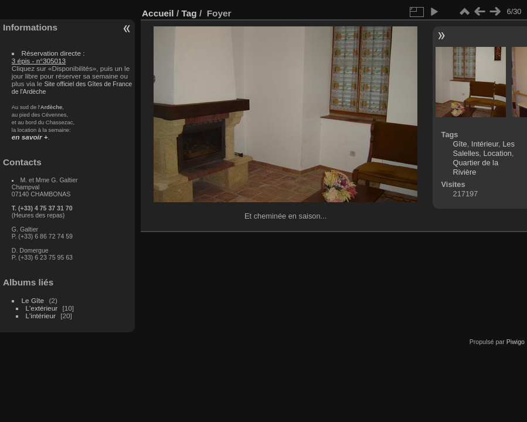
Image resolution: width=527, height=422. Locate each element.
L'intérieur (41, 315)
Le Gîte (33, 300)
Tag (188, 13)
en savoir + (30, 137)
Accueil (158, 13)
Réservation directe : (48, 56)
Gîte (460, 143)
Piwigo (515, 341)
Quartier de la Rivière (476, 167)
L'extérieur (42, 308)
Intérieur (484, 143)
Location (497, 153)
